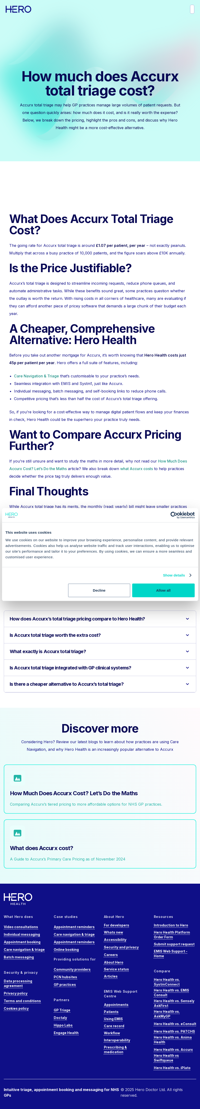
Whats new (113, 932)
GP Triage (62, 1010)
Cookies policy (16, 1008)
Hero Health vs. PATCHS (174, 1031)
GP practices (65, 984)
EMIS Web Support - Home (170, 953)
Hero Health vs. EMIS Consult (171, 992)
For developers (116, 925)
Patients (111, 1012)
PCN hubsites (65, 977)
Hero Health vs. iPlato (172, 1068)
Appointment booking (22, 942)
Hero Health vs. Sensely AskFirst (174, 1003)
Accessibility (115, 940)
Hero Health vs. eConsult (175, 1024)
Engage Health (66, 1033)
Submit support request (174, 944)
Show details (174, 575)
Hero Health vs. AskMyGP (167, 1013)
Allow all (163, 590)
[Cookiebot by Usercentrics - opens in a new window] (174, 515)
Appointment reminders (74, 927)
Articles (111, 976)
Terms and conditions (22, 1001)
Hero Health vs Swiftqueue (166, 1057)
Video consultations (21, 927)
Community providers (72, 969)
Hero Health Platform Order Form (172, 934)
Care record (114, 1026)
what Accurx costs (136, 468)
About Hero (113, 962)
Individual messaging (22, 934)
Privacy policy (15, 993)
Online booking (66, 949)
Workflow (112, 1033)
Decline (99, 590)
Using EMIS (113, 1019)
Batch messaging (19, 957)
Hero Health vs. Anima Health (173, 1039)
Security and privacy (121, 947)
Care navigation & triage (24, 949)
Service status (116, 969)
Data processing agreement (18, 983)
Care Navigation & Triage (36, 376)
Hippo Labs (63, 1025)
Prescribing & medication (115, 1049)
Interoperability (117, 1040)
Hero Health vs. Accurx (173, 1050)
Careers (111, 955)
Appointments (116, 1005)
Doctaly (60, 1018)
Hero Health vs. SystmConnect (167, 982)
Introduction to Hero (171, 925)
